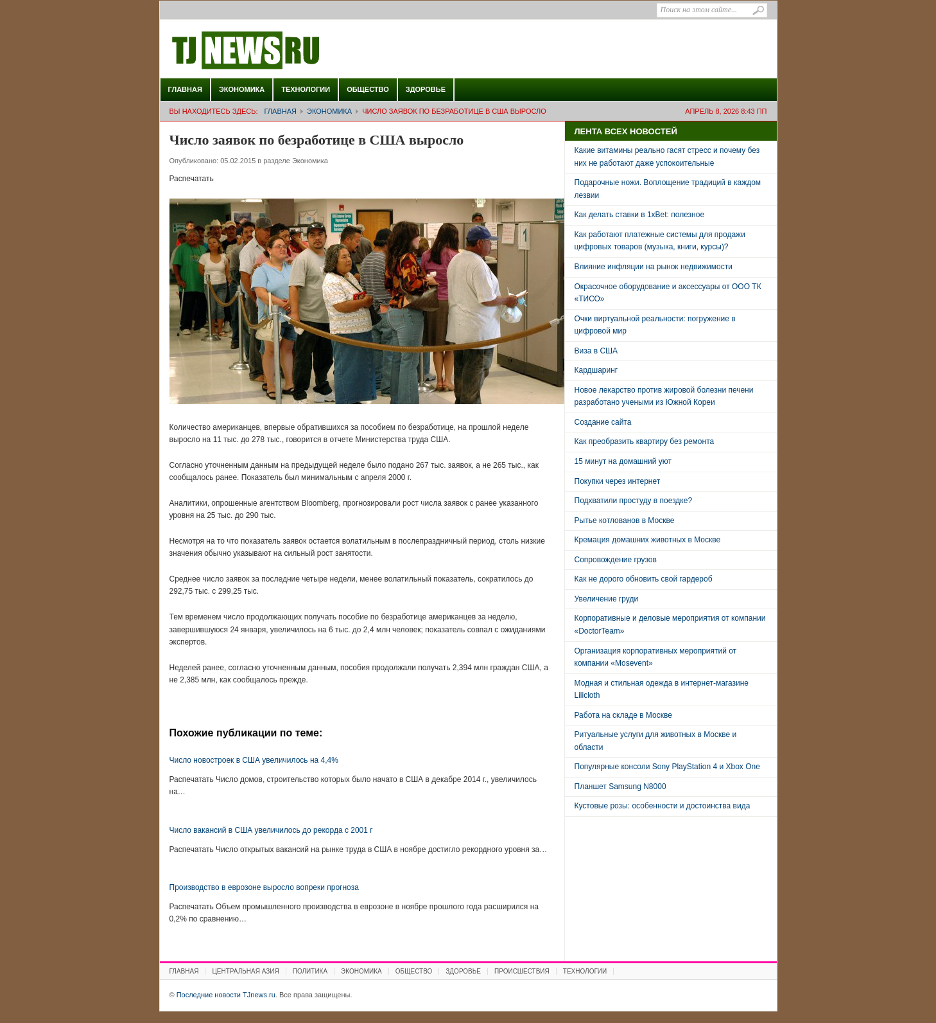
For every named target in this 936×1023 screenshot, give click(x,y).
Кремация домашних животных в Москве (648, 539)
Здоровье (426, 89)
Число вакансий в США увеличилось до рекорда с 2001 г (271, 830)
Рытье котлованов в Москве (625, 520)
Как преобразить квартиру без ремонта (645, 441)
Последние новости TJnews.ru (281, 50)
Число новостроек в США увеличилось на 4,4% (253, 760)
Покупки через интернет (618, 481)
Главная (185, 89)
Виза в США (596, 350)
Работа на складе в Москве (623, 715)
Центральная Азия (245, 971)
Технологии (305, 89)
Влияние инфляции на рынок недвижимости (653, 266)
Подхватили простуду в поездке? (634, 500)
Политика (310, 971)
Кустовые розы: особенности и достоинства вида (662, 805)
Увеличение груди (607, 598)
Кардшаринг (596, 370)
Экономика (241, 89)
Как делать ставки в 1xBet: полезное (640, 214)
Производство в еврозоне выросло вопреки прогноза (264, 887)
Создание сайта (603, 422)
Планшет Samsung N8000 (620, 786)
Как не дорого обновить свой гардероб (644, 578)
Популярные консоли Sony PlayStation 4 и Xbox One (667, 766)
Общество (368, 89)
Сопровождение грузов (616, 559)
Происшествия (522, 971)
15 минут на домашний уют (623, 461)
